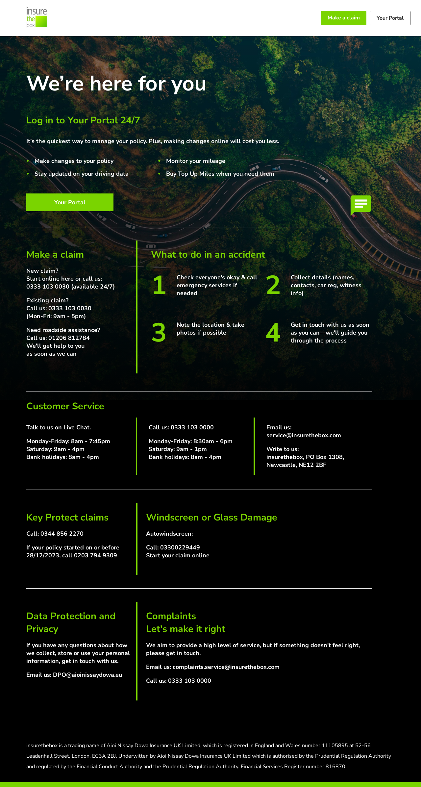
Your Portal (390, 18)
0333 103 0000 (192, 427)
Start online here (50, 279)
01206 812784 (69, 338)
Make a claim (344, 17)
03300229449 (180, 547)
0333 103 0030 (47, 287)
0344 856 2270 (62, 534)
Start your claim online (178, 555)
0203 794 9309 (95, 555)
